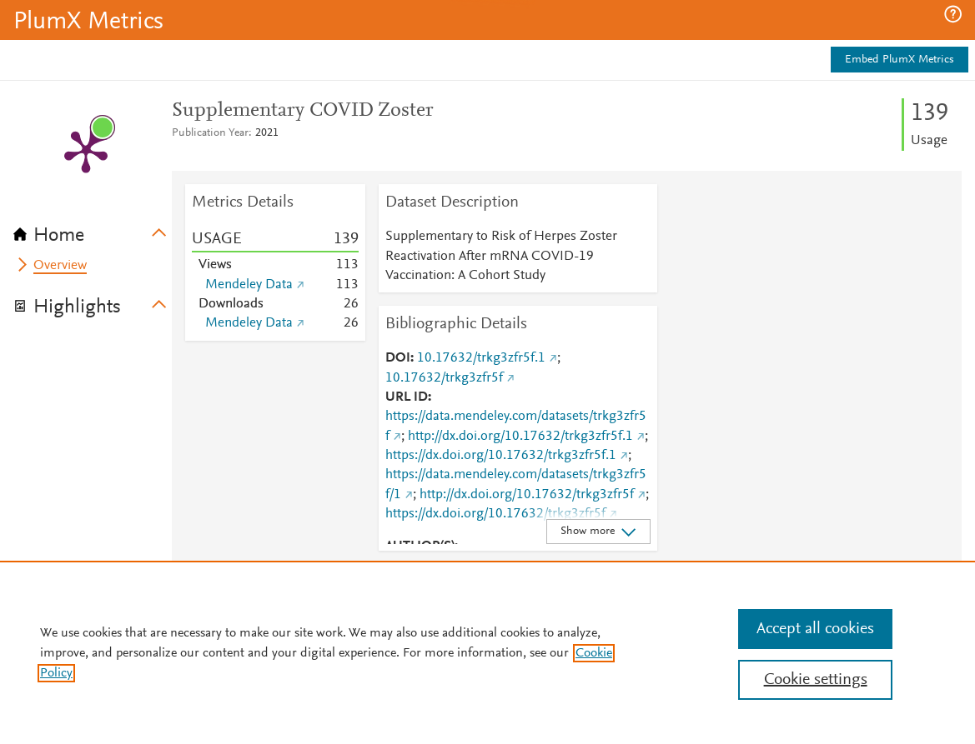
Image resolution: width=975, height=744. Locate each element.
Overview (60, 265)
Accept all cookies (815, 629)
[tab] (92, 230)
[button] (953, 14)
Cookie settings (815, 680)
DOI (397, 358)
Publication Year (210, 133)
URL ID (406, 397)
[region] (487, 652)
